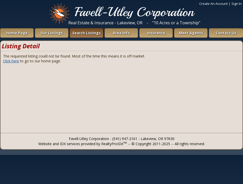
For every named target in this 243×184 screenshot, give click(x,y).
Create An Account (213, 3)
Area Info (121, 32)
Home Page (17, 32)
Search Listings (86, 32)
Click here (11, 61)
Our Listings (51, 32)
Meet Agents (191, 32)
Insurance (156, 32)
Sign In (236, 3)
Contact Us (226, 32)
